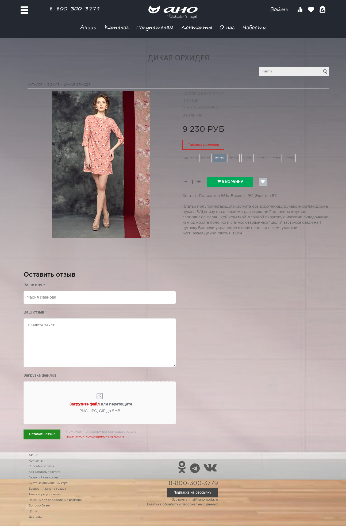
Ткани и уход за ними (45, 494)
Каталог (116, 27)
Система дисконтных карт (48, 483)
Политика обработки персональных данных (181, 504)
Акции (88, 27)
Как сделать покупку (44, 472)
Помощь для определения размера (55, 500)
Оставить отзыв (42, 434)
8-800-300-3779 (74, 8)
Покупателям (155, 27)
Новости (254, 27)
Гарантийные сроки (43, 477)
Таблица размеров (203, 145)
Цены (33, 511)
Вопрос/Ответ (40, 505)
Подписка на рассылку (192, 492)
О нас (227, 27)
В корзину (230, 182)
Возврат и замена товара (47, 489)
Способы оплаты (41, 466)
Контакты (196, 27)
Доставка (35, 517)
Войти (280, 9)
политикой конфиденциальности (95, 436)
